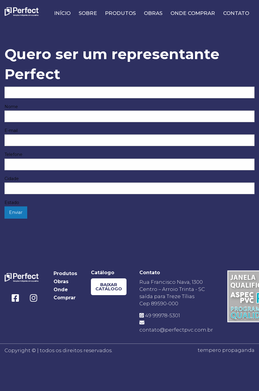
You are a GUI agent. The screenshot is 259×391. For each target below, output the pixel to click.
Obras (153, 13)
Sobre (88, 13)
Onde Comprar (192, 13)
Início (62, 13)
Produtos (120, 13)
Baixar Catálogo (108, 287)
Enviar (15, 212)
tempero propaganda (226, 350)
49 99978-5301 (159, 315)
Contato (236, 13)
